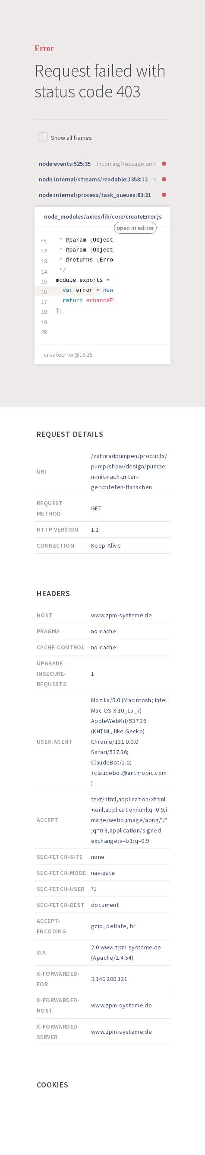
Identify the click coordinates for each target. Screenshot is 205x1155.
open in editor (135, 228)
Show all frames (71, 138)
